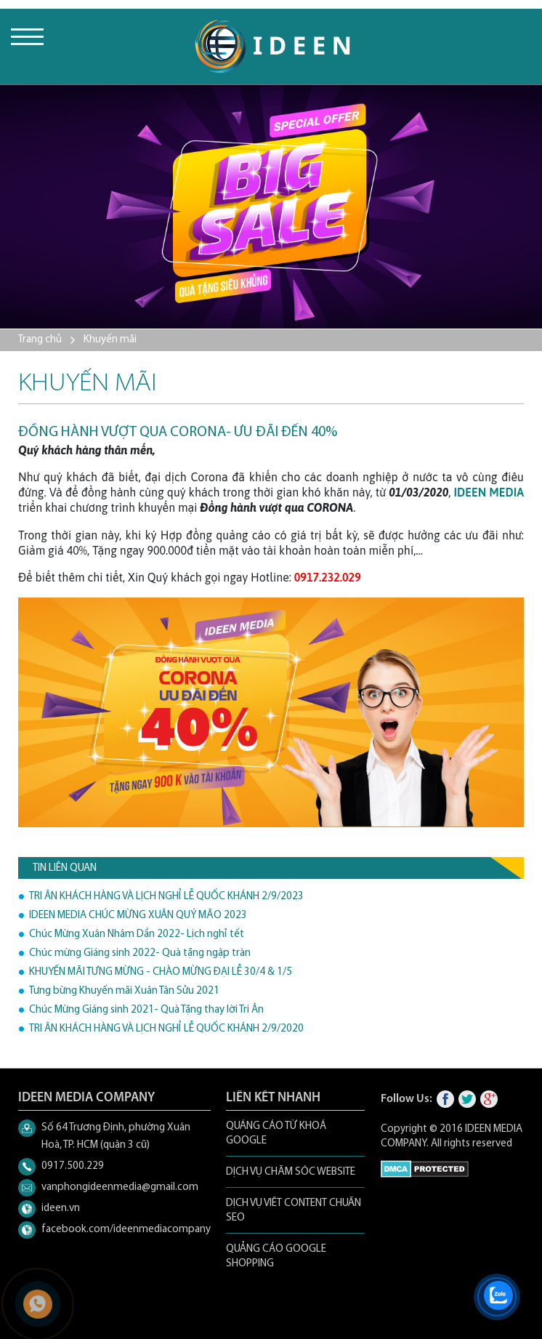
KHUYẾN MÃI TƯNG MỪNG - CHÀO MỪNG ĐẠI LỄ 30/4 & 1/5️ (160, 972)
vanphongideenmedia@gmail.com (119, 1187)
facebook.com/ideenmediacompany (126, 1229)
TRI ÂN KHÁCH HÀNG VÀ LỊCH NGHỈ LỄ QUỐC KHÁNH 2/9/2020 (166, 1029)
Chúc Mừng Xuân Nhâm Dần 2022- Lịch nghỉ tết (136, 934)
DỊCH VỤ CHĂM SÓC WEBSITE (290, 1172)
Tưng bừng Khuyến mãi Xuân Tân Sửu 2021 (124, 991)
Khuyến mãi (110, 339)
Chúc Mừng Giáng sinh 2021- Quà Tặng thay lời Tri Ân (146, 1010)
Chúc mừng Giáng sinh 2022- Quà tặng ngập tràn (140, 953)
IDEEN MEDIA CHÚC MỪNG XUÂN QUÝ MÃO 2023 (138, 915)
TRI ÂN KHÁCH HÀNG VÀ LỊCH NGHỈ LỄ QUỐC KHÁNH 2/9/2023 (166, 896)
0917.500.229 (72, 1166)
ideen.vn (60, 1208)
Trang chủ (40, 339)
